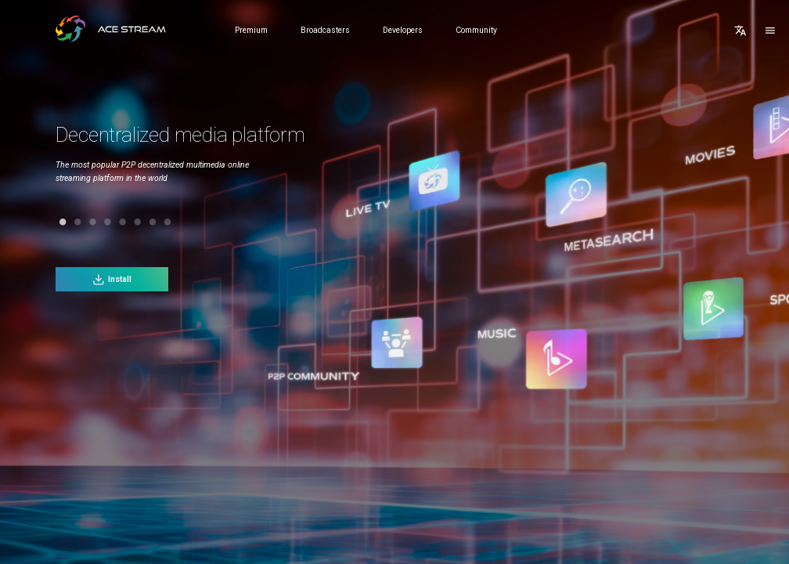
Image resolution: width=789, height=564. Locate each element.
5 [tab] (110, 222)
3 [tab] (79, 222)
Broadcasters (325, 30)
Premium (251, 30)
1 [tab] (50, 222)
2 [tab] (64, 222)
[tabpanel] (200, 166)
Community (476, 30)
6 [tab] (125, 222)
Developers (403, 30)
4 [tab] (95, 222)
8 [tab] (155, 222)
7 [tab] (140, 222)
